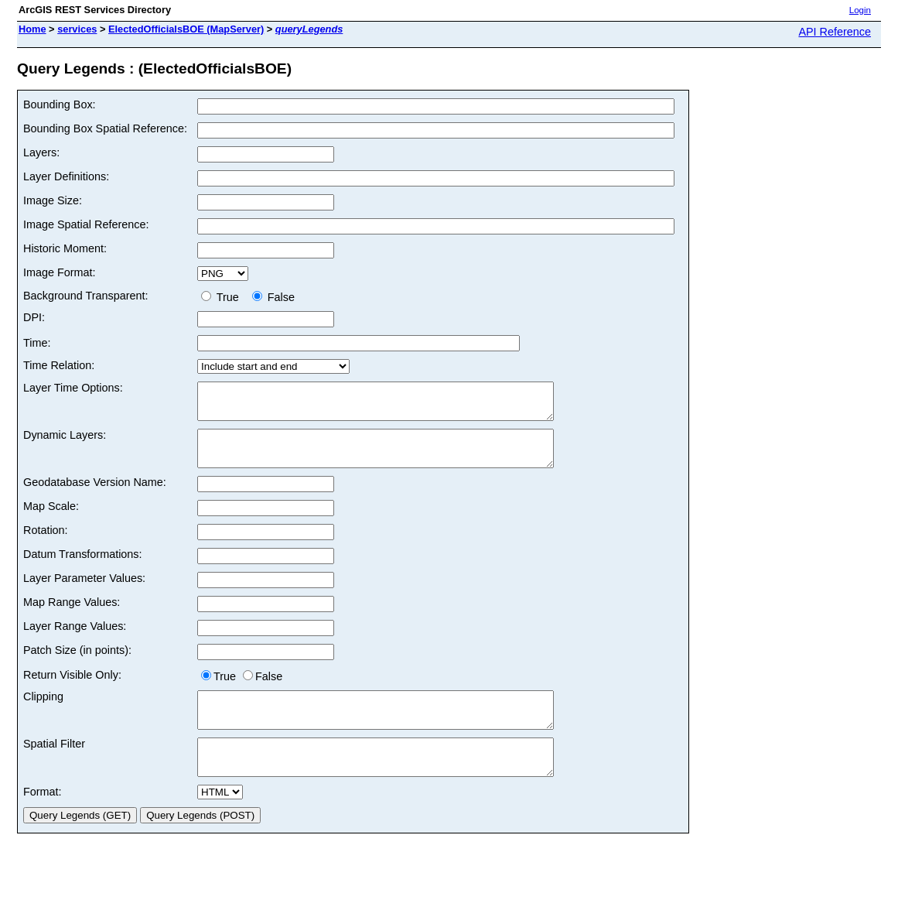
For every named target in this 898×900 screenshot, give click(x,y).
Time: (36, 343)
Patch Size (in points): (77, 664)
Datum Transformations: (82, 568)
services (77, 29)
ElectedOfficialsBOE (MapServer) (186, 29)
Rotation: (45, 544)
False (273, 297)
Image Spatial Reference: (86, 224)
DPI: (34, 317)
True (223, 297)
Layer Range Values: (74, 640)
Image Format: (59, 272)
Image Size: (52, 200)
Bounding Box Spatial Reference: (105, 128)
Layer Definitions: (66, 176)
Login (860, 10)
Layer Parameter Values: (84, 592)
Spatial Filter (54, 764)
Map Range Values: (71, 616)
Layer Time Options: (73, 388)
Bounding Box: (59, 104)
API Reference (834, 32)
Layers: (41, 152)
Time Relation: (58, 365)
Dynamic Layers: (64, 442)
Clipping (43, 710)
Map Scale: (51, 520)
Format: (42, 819)
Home (32, 29)
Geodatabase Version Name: (94, 496)
